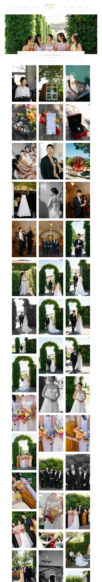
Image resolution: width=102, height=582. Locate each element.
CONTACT (88, 7)
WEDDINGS (51, 57)
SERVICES (25, 7)
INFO (65, 7)
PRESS (80, 7)
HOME (10, 7)
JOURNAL (72, 7)
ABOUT (18, 7)
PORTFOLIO (35, 7)
